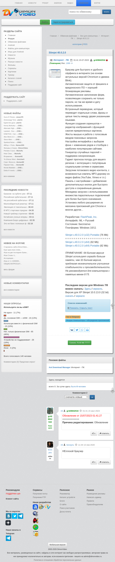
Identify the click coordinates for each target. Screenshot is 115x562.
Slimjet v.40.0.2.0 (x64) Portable (82, 245)
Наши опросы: (12, 303)
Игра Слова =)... (10, 255)
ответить (104, 433)
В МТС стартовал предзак (15, 210)
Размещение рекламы (96, 494)
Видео (70, 3)
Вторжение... (8, 156)
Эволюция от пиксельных (15, 207)
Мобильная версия (57, 545)
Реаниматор (65, 494)
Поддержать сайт (14, 97)
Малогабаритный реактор (15, 204)
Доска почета (65, 512)
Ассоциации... (9, 258)
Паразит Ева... (9, 165)
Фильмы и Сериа (10, 148)
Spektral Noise (9, 142)
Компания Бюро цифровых (16, 220)
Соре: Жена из (9, 162)
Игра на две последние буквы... (16, 252)
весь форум (9, 269)
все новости (9, 229)
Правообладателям (95, 504)
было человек (78, 386)
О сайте (63, 504)
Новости (32, 3)
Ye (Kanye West (10, 159)
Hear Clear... (8, 153)
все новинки (9, 176)
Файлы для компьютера (18, 48)
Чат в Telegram (73, 317)
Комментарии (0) (11, 362)
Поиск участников (67, 508)
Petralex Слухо (9, 151)
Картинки (12, 71)
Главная (18, 3)
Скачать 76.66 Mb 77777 (79, 343)
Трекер (45, 3)
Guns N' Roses (9, 117)
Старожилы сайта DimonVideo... (16, 247)
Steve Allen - (8, 139)
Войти (45, 22)
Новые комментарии (16, 283)
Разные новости (15, 62)
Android (58, 3)
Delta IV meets (9, 170)
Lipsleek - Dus (9, 131)
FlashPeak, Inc (88, 217)
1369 (68, 63)
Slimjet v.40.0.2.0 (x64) (77, 242)
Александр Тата (10, 120)
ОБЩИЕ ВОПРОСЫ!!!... (13, 264)
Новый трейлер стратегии (15, 214)
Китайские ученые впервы (15, 217)
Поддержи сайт (15, 85)
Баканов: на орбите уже (15, 194)
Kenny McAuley (10, 125)
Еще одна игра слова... (12, 250)
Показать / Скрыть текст (81, 308)
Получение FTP (39, 497)
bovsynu (70, 445)
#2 (62, 411)
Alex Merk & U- (9, 137)
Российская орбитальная (15, 197)
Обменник (83, 3)
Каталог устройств (67, 497)
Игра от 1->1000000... (12, 261)
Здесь (87, 289)
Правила (90, 501)
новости (23, 190)
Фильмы (11, 65)
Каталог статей (14, 78)
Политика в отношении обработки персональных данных (57, 560)
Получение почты (40, 494)
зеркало (97, 289)
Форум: (87, 320)
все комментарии (11, 290)
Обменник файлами (17, 42)
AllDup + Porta (9, 145)
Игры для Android (16, 52)
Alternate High (9, 128)
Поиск (10, 81)
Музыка (11, 58)
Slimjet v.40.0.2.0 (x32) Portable (82, 235)
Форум (97, 3)
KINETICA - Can (10, 134)
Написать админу (94, 497)
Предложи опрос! (27, 362)
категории (77, 44)
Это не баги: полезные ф (15, 223)
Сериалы (12, 68)
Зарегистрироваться (63, 22)
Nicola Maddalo (9, 168)
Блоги (62, 501)
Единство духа (9, 123)
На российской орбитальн (15, 200)
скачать (69, 296)
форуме (20, 243)
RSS (85, 44)
